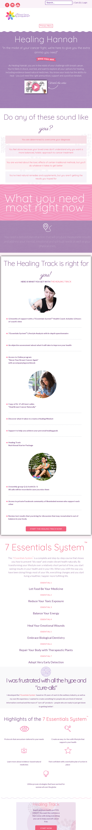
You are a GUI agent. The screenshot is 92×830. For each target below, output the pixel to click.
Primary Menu (46, 26)
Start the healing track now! (46, 529)
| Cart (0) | (78, 3)
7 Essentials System (46, 547)
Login (85, 3)
